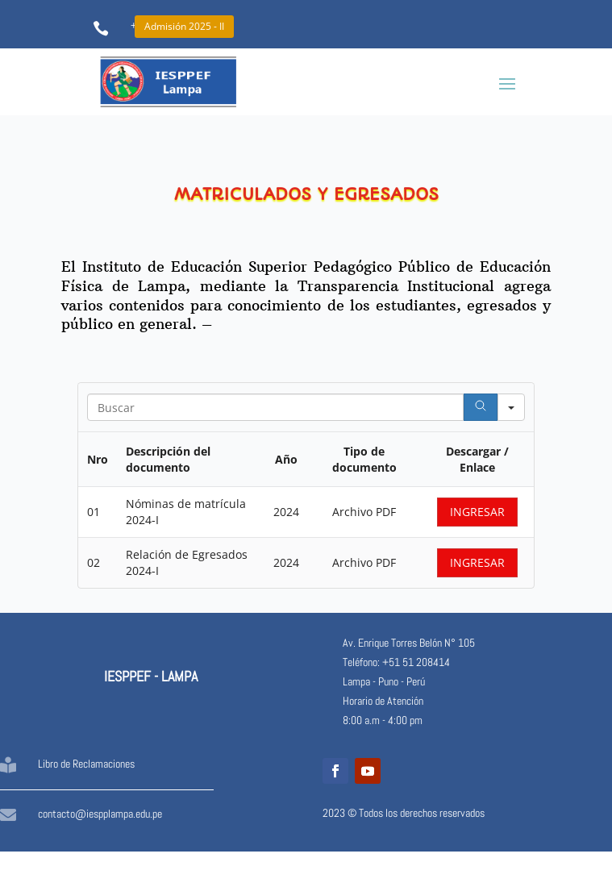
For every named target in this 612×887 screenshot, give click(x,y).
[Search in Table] (275, 407)
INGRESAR (477, 511)
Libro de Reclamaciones (86, 763)
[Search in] (511, 407)
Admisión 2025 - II (184, 26)
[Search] (481, 407)
